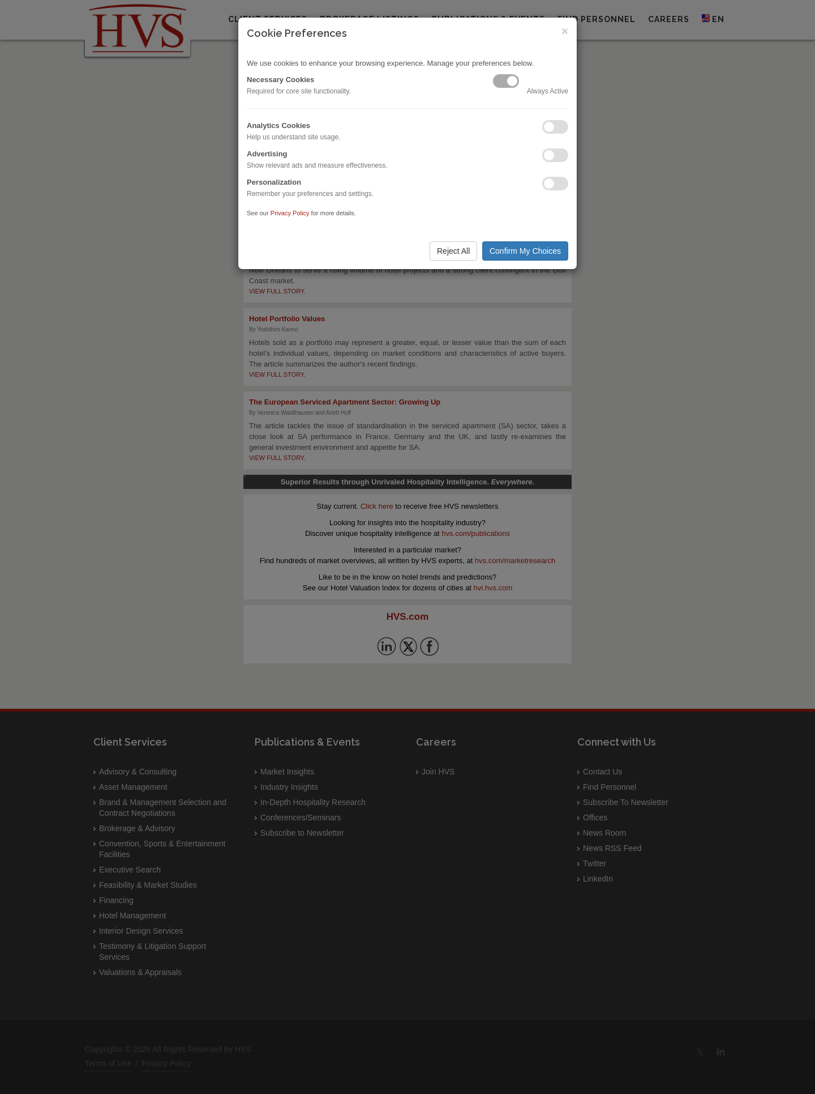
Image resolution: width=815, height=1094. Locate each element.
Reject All (453, 251)
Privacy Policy (290, 213)
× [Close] (564, 31)
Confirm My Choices (525, 251)
